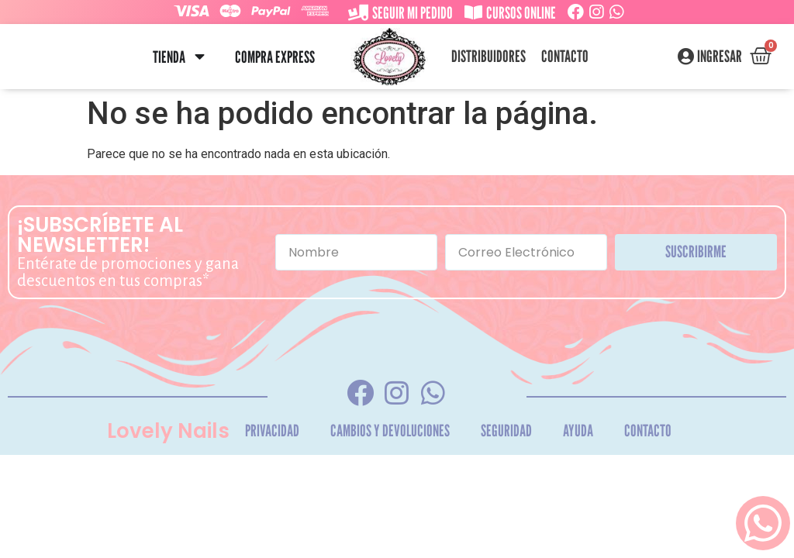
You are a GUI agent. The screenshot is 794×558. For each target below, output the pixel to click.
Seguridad (506, 430)
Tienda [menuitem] (169, 57)
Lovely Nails (168, 431)
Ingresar (719, 56)
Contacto (565, 56)
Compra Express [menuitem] (275, 57)
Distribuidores (488, 56)
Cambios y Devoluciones (390, 430)
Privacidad (272, 430)
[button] (199, 57)
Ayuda (578, 430)
